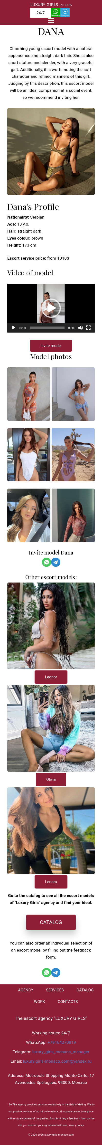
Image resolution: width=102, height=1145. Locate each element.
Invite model (51, 345)
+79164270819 (61, 1042)
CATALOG (51, 922)
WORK (39, 1001)
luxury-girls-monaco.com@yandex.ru (57, 1061)
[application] (51, 308)
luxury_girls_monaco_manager (60, 1051)
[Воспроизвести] (13, 327)
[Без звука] (80, 327)
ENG (62, 5)
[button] (51, 308)
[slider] (47, 328)
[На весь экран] (88, 327)
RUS (68, 5)
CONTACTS (68, 1001)
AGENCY (25, 990)
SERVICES (55, 990)
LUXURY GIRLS (44, 4)
